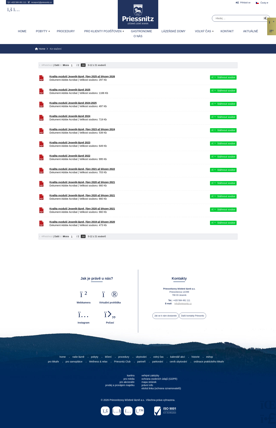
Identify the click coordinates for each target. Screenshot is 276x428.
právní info (147, 385)
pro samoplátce (74, 361)
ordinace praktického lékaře (209, 361)
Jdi (83, 65)
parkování (157, 361)
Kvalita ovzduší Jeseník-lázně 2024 (69, 116)
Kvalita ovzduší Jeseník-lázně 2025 (69, 89)
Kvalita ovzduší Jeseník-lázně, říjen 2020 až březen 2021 (82, 182)
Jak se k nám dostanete (165, 316)
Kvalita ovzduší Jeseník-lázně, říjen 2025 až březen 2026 (82, 76)
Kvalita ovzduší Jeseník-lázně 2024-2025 (73, 102)
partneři (141, 361)
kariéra (130, 375)
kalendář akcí (177, 356)
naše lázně (78, 356)
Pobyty (41, 31)
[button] (243, 2)
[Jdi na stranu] (72, 65)
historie (195, 356)
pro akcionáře (127, 382)
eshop (209, 356)
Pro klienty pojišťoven (102, 31)
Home (138, 14)
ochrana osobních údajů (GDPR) (159, 378)
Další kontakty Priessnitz (192, 316)
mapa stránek (149, 382)
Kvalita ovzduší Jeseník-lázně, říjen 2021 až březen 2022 (82, 169)
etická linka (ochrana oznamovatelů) (161, 388)
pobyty (94, 356)
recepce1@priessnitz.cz (40, 2)
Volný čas (203, 31)
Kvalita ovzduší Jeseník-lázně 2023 (69, 142)
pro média (129, 378)
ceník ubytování (178, 361)
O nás (138, 36)
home (62, 356)
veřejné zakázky (150, 375)
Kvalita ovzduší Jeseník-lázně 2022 (69, 155)
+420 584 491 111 (17, 2)
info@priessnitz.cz (183, 303)
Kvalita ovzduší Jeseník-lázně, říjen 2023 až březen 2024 (82, 129)
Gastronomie (141, 31)
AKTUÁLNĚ (250, 31)
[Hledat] (265, 18)
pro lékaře (53, 361)
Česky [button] (263, 3)
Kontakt (227, 31)
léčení (108, 356)
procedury (123, 356)
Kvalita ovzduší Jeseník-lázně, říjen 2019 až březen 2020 (82, 221)
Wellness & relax (98, 361)
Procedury (66, 31)
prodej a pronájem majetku (119, 385)
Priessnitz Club (122, 361)
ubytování (141, 356)
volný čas (158, 356)
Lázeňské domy (174, 31)
